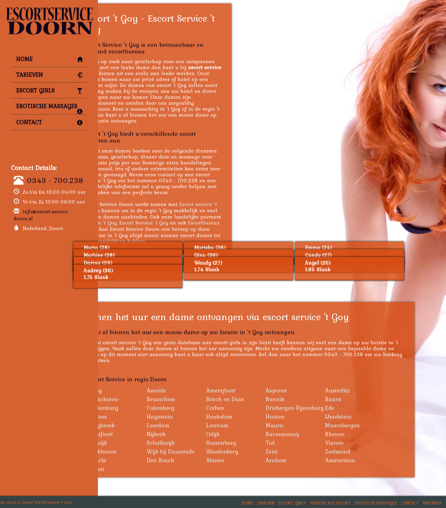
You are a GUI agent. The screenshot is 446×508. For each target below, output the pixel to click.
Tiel (305, 443)
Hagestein (195, 416)
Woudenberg (257, 451)
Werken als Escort (330, 503)
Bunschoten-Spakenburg (138, 403)
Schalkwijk (196, 443)
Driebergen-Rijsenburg (329, 408)
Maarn (309, 425)
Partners (432, 503)
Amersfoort (255, 390)
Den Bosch (195, 460)
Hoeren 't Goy (135, 223)
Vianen (369, 443)
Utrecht (131, 460)
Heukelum (254, 416)
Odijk (248, 434)
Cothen (250, 408)
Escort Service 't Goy (178, 223)
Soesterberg (256, 443)
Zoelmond (372, 451)
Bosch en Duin (260, 399)
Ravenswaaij (317, 434)
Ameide (191, 390)
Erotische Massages (49, 108)
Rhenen (370, 434)
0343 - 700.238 (55, 180)
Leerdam (193, 425)
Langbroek (136, 425)
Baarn (368, 399)
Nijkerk (191, 434)
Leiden (130, 469)
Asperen (311, 390)
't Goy (129, 390)
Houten (309, 416)
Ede (364, 408)
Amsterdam (375, 460)
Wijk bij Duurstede (205, 451)
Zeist (306, 451)
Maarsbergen (377, 425)
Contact (49, 122)
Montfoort (135, 434)
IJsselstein (373, 416)
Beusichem (196, 399)
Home (49, 59)
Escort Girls (49, 90)
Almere (250, 460)
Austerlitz (372, 390)
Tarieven (49, 75)
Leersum (252, 425)
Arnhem (310, 460)
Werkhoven (136, 451)
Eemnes (132, 416)
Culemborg (195, 408)
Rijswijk (132, 443)
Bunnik (309, 399)
